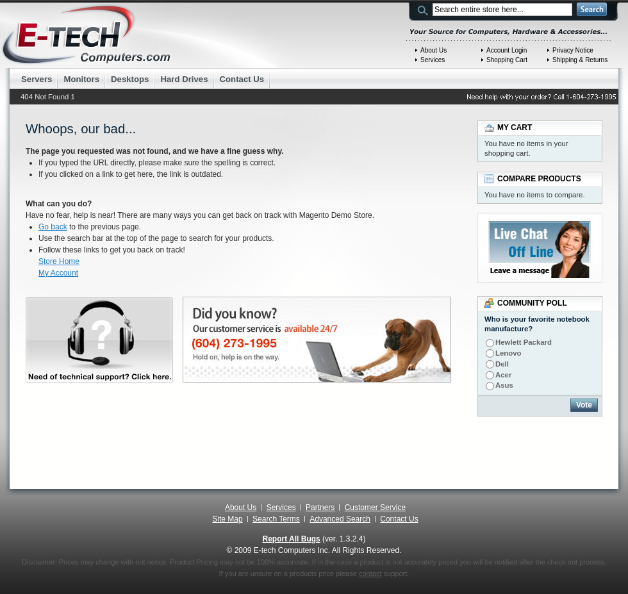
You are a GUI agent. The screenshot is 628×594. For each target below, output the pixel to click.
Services (432, 59)
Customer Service (375, 507)
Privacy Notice (572, 50)
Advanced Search (340, 519)
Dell (502, 364)
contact (370, 573)
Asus (504, 385)
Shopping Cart (506, 59)
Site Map (227, 519)
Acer (503, 375)
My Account (58, 272)
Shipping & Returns (579, 59)
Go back (52, 226)
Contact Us (399, 519)
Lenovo (508, 353)
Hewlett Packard (523, 342)
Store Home (58, 261)
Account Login (506, 50)
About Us (433, 50)
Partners (320, 507)
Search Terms (276, 519)
